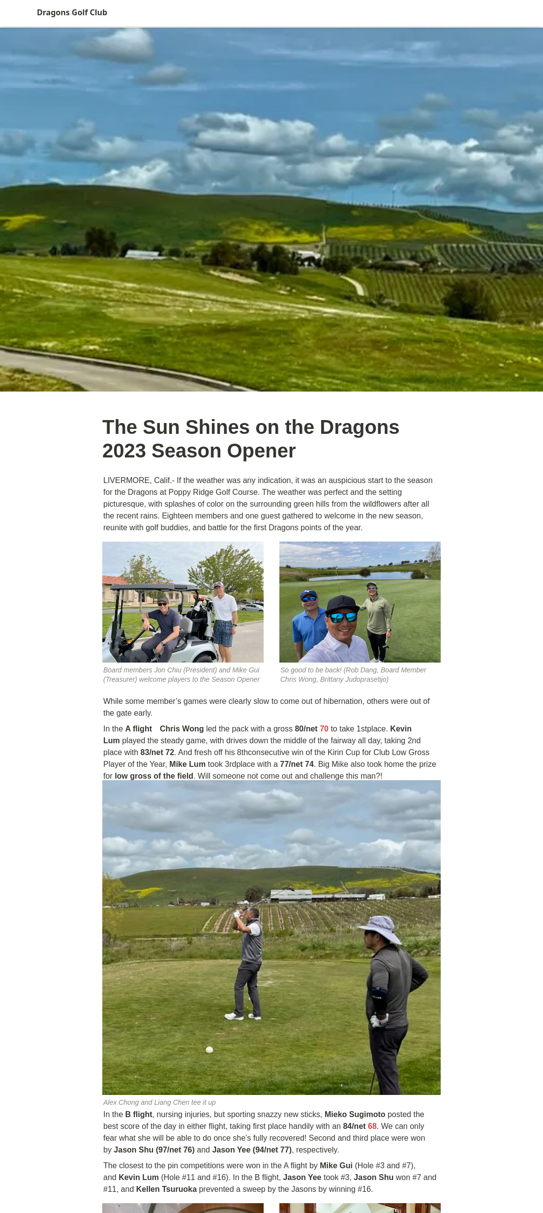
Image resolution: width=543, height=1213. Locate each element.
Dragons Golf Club (72, 12)
